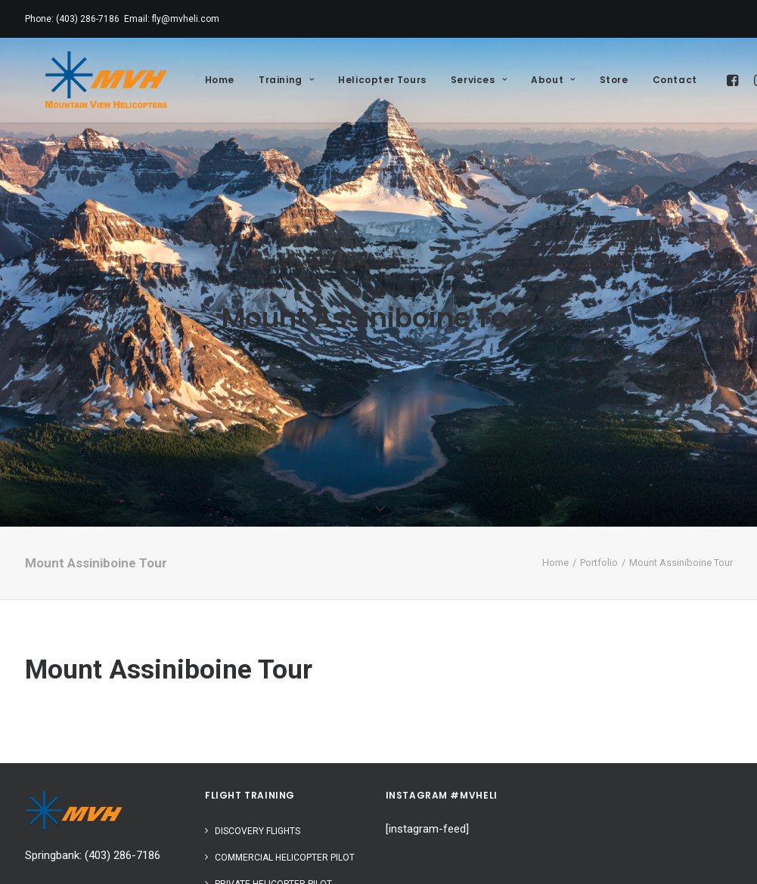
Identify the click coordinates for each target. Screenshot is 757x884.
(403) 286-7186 (87, 19)
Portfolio (599, 508)
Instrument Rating (259, 855)
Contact (653, 79)
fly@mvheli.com (185, 19)
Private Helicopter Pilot (273, 829)
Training (265, 79)
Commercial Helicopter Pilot (285, 802)
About (532, 79)
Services (458, 79)
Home (198, 79)
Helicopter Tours (361, 79)
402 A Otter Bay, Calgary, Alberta (105, 867)
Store (593, 79)
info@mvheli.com (68, 834)
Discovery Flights (257, 776)
